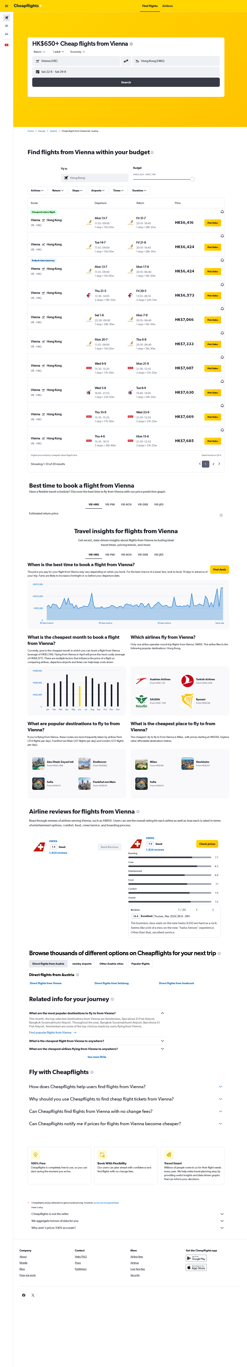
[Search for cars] (7, 34)
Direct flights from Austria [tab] (53, 925)
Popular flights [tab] (145, 925)
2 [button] (217, 426)
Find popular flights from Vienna (57, 994)
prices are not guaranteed (110, 1164)
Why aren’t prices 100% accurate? (132, 1189)
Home (35, 131)
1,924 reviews (62, 814)
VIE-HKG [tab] (98, 466)
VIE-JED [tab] (163, 466)
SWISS (57, 802)
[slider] (196, 179)
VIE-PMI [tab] (114, 466)
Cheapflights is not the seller (132, 1175)
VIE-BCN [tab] (130, 466)
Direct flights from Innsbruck (180, 944)
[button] (6, 6)
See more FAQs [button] (101, 1018)
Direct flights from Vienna (50, 944)
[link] (211, 805)
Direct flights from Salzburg (116, 944)
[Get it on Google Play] (199, 1219)
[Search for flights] (7, 18)
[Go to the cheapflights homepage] (28, 6)
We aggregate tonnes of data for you (132, 1182)
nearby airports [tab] (86, 925)
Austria (57, 131)
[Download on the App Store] (199, 1229)
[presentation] (135, 44)
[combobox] (44, 52)
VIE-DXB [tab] (147, 466)
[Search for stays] (7, 26)
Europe (46, 131)
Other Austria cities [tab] (116, 925)
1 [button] (210, 426)
